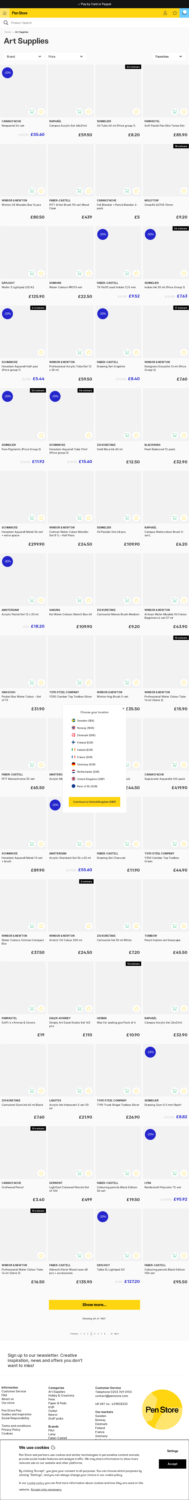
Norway (100, 1420)
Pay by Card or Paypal (94, 4)
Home (8, 32)
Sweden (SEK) (83, 720)
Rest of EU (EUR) (84, 786)
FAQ (4, 1395)
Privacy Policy (10, 1429)
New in (52, 1414)
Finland (100, 1428)
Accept (172, 1464)
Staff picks (55, 1418)
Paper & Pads (57, 1403)
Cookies (7, 1433)
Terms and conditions (16, 1426)
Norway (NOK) (83, 727)
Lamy (52, 1434)
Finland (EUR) (82, 742)
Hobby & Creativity (61, 1395)
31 (112, 1334)
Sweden (100, 1416)
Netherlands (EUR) (85, 771)
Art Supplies (21, 32)
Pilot (51, 1430)
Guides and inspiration (16, 1414)
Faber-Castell (57, 1438)
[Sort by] (169, 56)
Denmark (101, 1424)
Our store (7, 1403)
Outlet (52, 1411)
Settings (172, 1451)
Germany (101, 1436)
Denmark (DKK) (84, 735)
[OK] (94, 22)
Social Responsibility (15, 1418)
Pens (51, 1399)
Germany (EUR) (84, 764)
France (100, 1432)
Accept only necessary (46, 1489)
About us (7, 1399)
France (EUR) (82, 757)
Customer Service (13, 1391)
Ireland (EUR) (82, 749)
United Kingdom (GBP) (88, 779)
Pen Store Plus (11, 1410)
